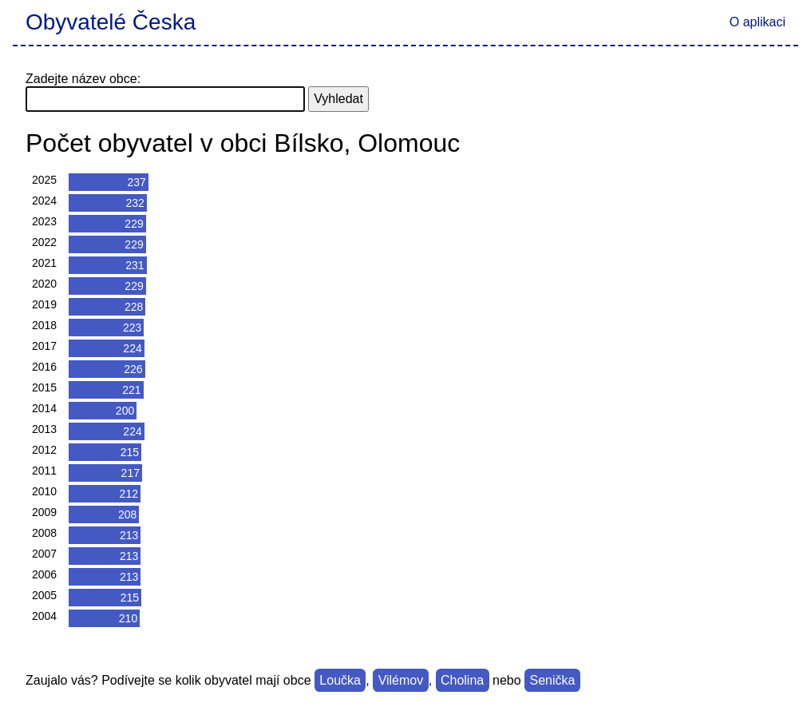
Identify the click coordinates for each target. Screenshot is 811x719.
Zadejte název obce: (83, 78)
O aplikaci (757, 22)
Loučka (340, 680)
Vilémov (401, 680)
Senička (552, 680)
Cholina (462, 680)
